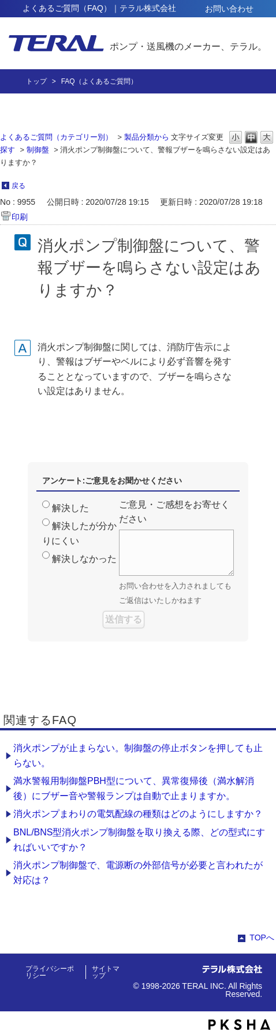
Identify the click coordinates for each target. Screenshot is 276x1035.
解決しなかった (84, 559)
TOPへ (261, 937)
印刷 (20, 217)
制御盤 (38, 149)
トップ (36, 81)
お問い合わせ (229, 8)
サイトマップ (106, 972)
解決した (70, 508)
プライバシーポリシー (49, 972)
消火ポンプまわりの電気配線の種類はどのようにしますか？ (138, 814)
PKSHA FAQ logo (239, 1024)
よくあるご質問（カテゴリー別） (56, 137)
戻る (18, 186)
